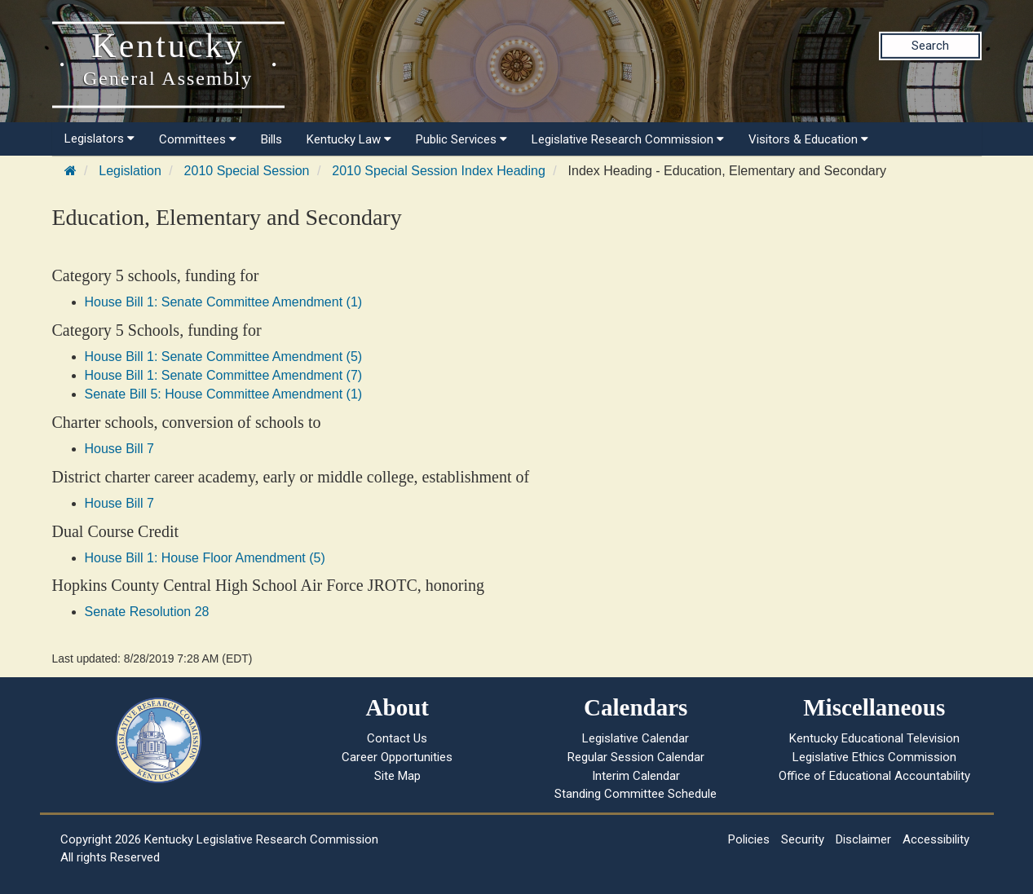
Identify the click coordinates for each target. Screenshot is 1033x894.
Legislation (130, 171)
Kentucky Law (349, 139)
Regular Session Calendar (635, 757)
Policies (749, 839)
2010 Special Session (247, 171)
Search (930, 45)
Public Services (461, 139)
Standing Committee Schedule (635, 793)
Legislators (99, 138)
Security (802, 839)
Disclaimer (863, 839)
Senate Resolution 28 (147, 612)
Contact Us (397, 738)
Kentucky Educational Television (874, 738)
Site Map (397, 775)
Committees (197, 139)
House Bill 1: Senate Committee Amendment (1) (224, 302)
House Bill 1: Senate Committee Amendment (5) (224, 356)
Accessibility (936, 839)
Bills (271, 139)
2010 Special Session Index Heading (438, 171)
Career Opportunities (397, 757)
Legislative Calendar (635, 738)
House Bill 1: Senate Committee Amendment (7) (224, 375)
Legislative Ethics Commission (874, 757)
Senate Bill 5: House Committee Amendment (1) (224, 394)
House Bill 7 (119, 449)
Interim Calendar (636, 775)
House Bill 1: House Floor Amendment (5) (205, 558)
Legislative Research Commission (628, 139)
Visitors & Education (808, 139)
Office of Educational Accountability (874, 775)
